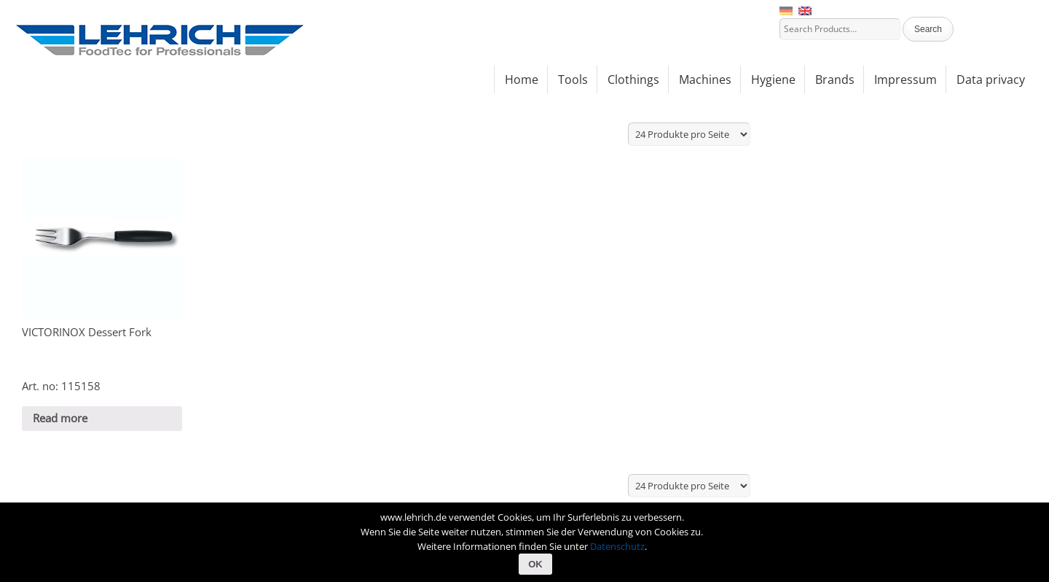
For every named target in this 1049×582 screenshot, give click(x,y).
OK (535, 564)
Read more (60, 418)
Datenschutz (617, 546)
